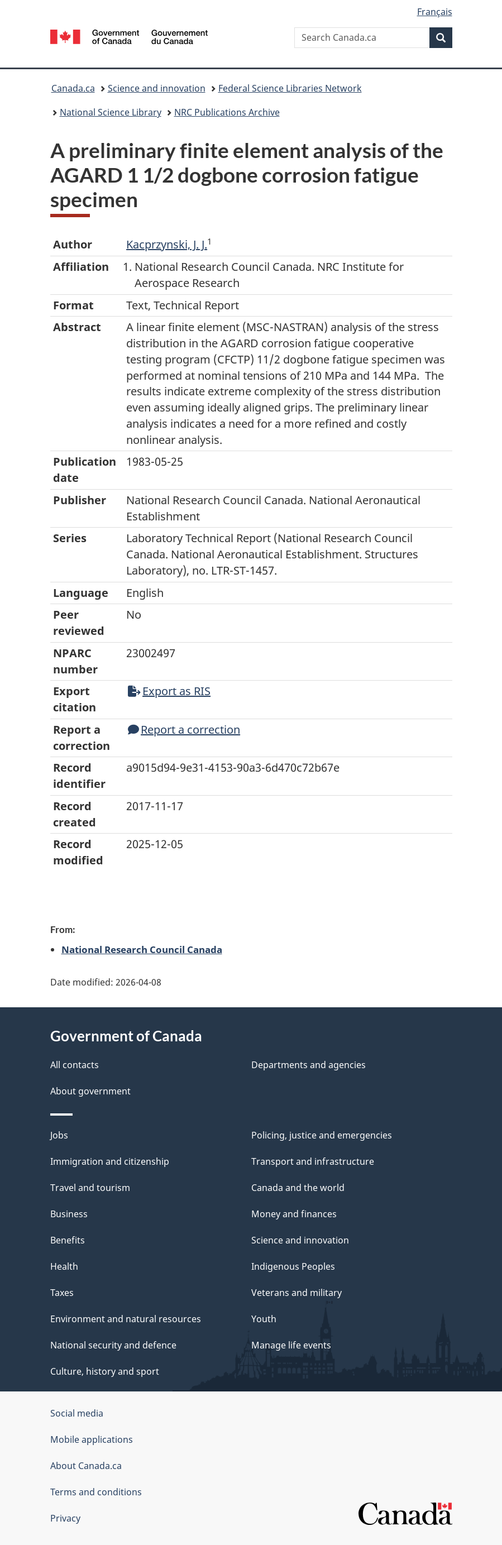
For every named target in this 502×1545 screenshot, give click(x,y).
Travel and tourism (90, 1188)
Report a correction (184, 729)
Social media (76, 1413)
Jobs (59, 1135)
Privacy (65, 1518)
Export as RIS (169, 691)
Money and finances (294, 1214)
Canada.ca (73, 88)
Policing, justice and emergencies (321, 1135)
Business (69, 1214)
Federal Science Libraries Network (290, 88)
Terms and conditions (96, 1492)
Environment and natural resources (125, 1319)
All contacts (74, 1065)
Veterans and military (296, 1292)
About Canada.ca (86, 1466)
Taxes (62, 1292)
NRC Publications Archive (227, 112)
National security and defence (113, 1345)
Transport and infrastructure (312, 1161)
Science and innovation (156, 88)
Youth (263, 1319)
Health (64, 1266)
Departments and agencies (308, 1065)
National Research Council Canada (141, 949)
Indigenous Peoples (293, 1266)
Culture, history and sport (104, 1371)
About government (90, 1091)
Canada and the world (298, 1188)
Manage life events (291, 1345)
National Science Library (110, 112)
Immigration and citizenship (109, 1161)
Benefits (67, 1240)
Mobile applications (91, 1439)
